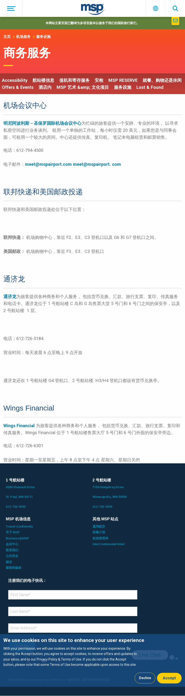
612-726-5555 (16, 506)
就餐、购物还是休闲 (162, 80)
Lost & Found (150, 87)
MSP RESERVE (123, 80)
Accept (169, 678)
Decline (145, 678)
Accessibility (14, 80)
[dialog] (92, 660)
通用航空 (98, 526)
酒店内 (45, 87)
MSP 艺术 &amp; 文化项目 (83, 87)
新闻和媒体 (13, 568)
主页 (7, 37)
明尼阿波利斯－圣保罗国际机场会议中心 (42, 123)
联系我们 (12, 550)
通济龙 (9, 296)
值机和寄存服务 (74, 80)
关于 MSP (13, 532)
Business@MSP (17, 538)
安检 (99, 80)
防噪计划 (98, 532)
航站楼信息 (43, 80)
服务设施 (43, 37)
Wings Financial (19, 425)
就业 (9, 562)
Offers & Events (17, 87)
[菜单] (11, 8)
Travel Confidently (19, 526)
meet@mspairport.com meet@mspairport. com (73, 164)
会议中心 (12, 544)
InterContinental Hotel (108, 544)
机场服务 (23, 37)
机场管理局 (100, 538)
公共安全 (12, 556)
